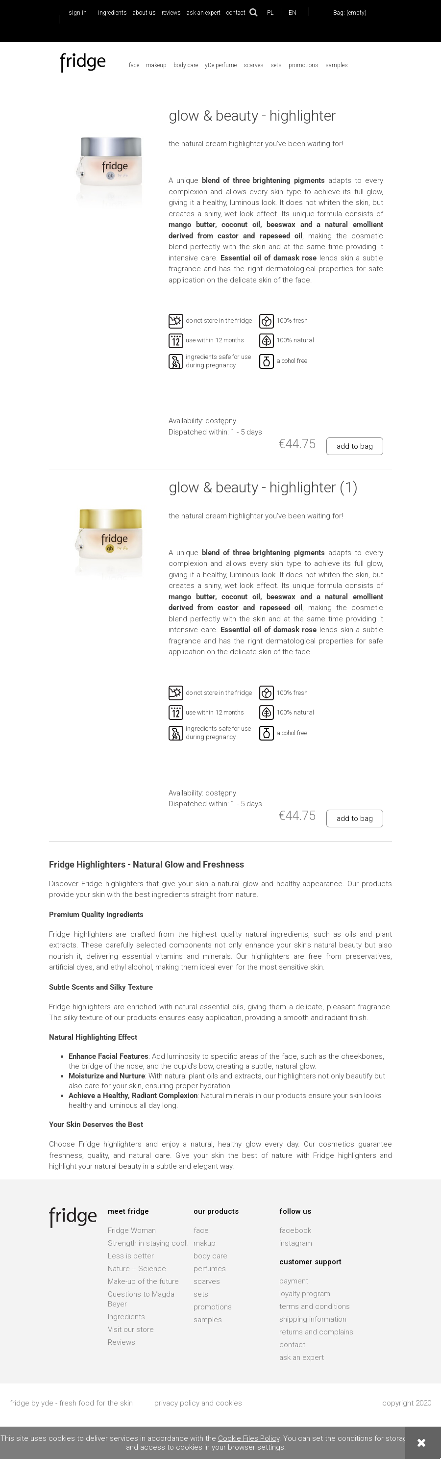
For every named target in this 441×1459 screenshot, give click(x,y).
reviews (171, 12)
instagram (295, 1243)
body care (210, 1256)
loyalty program (304, 1293)
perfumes (210, 1268)
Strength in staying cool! (148, 1243)
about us (144, 12)
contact (235, 12)
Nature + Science (137, 1268)
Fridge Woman (132, 1230)
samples (208, 1319)
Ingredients (126, 1316)
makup (205, 1243)
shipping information (312, 1319)
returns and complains (316, 1332)
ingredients (112, 12)
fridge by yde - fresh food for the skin (71, 1403)
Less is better (131, 1256)
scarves (207, 1281)
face (201, 1230)
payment (293, 1281)
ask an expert (203, 12)
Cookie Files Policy (248, 1438)
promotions (213, 1307)
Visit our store (131, 1329)
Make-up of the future (143, 1281)
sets (201, 1294)
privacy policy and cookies (198, 1403)
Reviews (121, 1342)
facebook (295, 1230)
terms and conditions (314, 1306)
